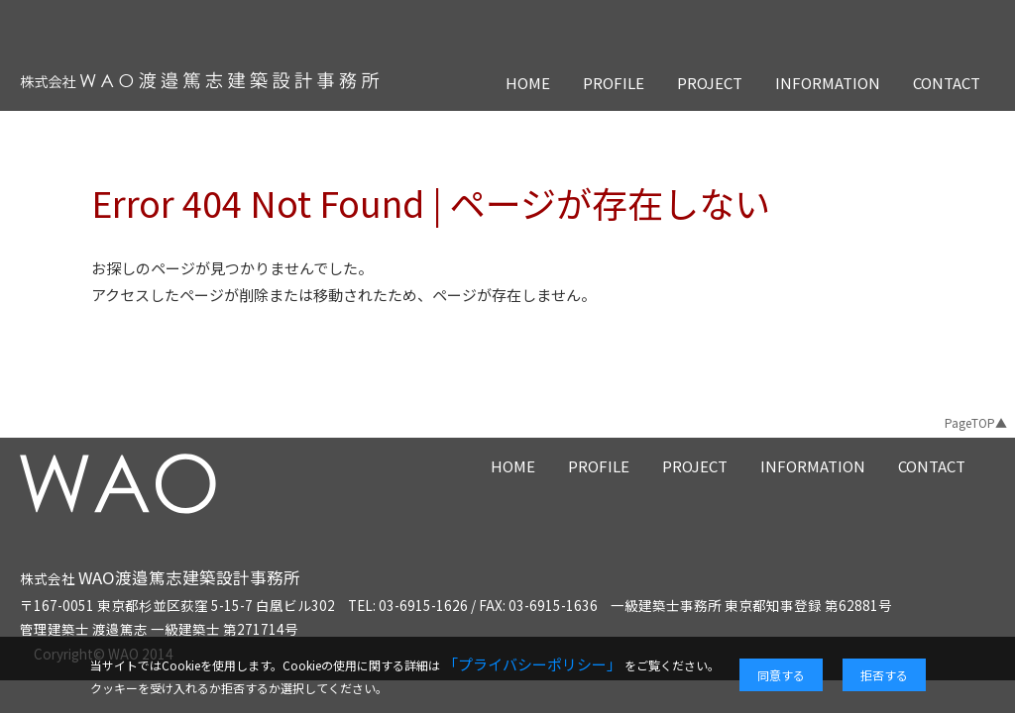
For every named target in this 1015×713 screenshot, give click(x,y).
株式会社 (160, 578)
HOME (528, 82)
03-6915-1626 (423, 605)
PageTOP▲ (976, 422)
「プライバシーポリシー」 (532, 664)
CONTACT (946, 82)
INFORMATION (827, 82)
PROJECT (709, 82)
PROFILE (613, 82)
